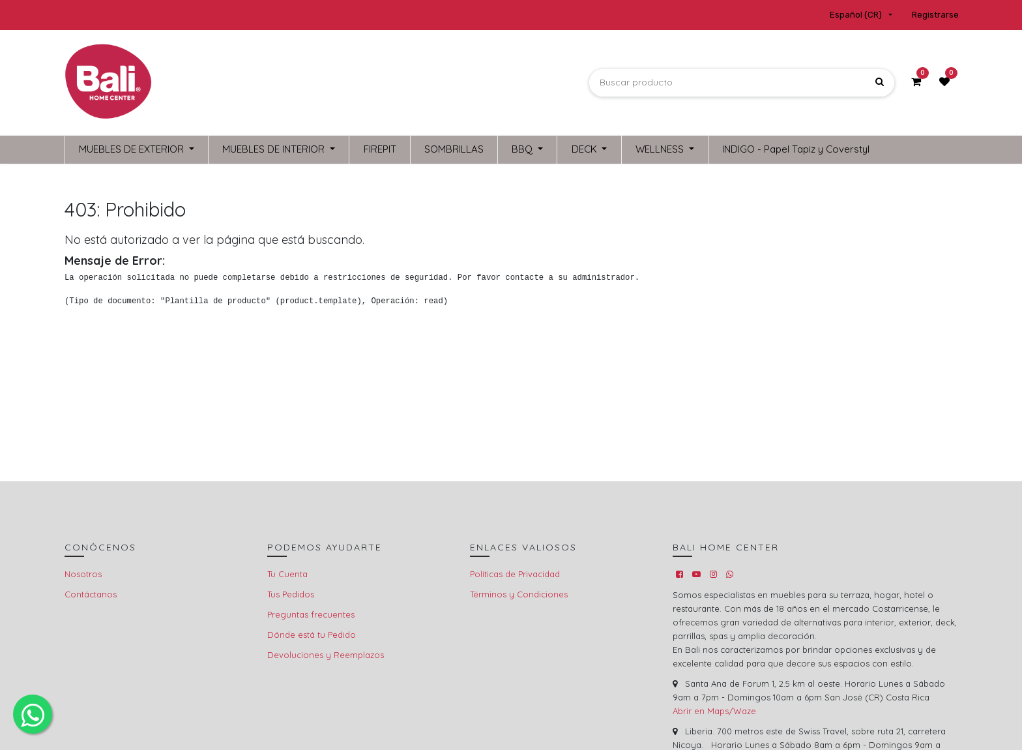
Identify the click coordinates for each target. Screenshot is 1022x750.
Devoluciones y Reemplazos (325, 655)
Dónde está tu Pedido (311, 634)
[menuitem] (379, 149)
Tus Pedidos (290, 594)
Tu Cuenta (287, 574)
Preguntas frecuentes (311, 614)
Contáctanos (91, 594)
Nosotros (83, 574)
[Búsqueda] (879, 82)
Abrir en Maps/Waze (714, 711)
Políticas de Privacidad (515, 574)
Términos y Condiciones (519, 594)
